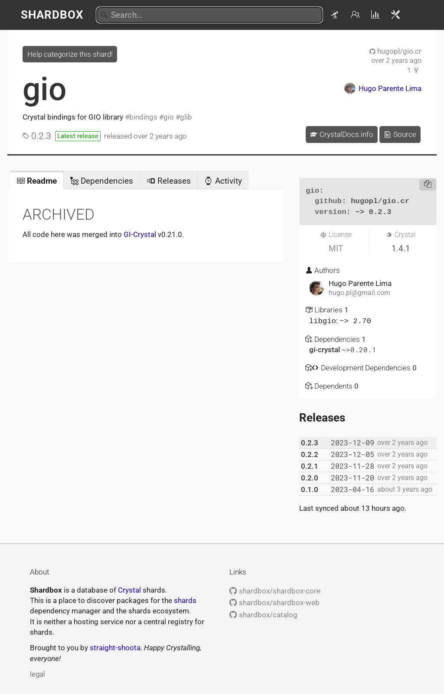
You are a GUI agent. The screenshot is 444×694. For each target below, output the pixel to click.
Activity (223, 181)
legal (37, 673)
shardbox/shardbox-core (274, 590)
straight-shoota (115, 647)
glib (186, 117)
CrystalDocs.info (341, 134)
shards (185, 600)
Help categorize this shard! (70, 54)
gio (44, 89)
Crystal (129, 589)
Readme (36, 181)
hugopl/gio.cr (395, 51)
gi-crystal (325, 349)
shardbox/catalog (263, 614)
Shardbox (52, 14)
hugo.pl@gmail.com (359, 293)
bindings (143, 117)
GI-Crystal (140, 234)
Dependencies (101, 181)
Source (400, 134)
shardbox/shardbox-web (274, 602)
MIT (336, 248)
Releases (169, 181)
